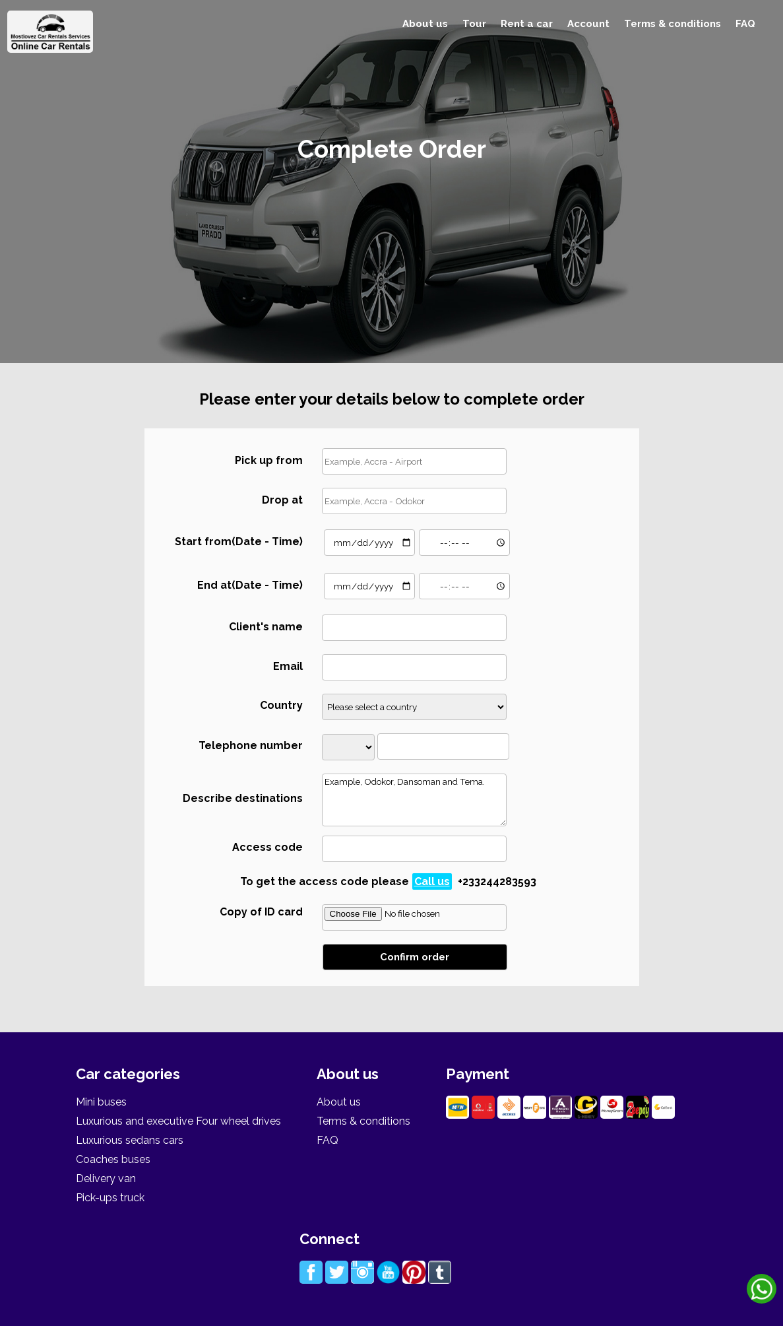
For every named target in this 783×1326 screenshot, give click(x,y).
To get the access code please (388, 881)
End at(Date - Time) (250, 585)
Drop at (282, 500)
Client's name (266, 626)
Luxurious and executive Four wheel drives (178, 1121)
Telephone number (251, 745)
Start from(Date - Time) (239, 541)
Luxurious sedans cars (129, 1140)
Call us (432, 881)
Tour (474, 24)
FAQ (745, 24)
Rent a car (527, 24)
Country (281, 705)
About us (425, 24)
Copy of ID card (261, 912)
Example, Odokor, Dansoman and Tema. (414, 800)
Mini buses (101, 1102)
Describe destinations (243, 798)
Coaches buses (113, 1159)
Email (288, 666)
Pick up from (269, 460)
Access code (267, 847)
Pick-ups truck (110, 1197)
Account (588, 24)
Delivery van (106, 1178)
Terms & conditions (672, 24)
